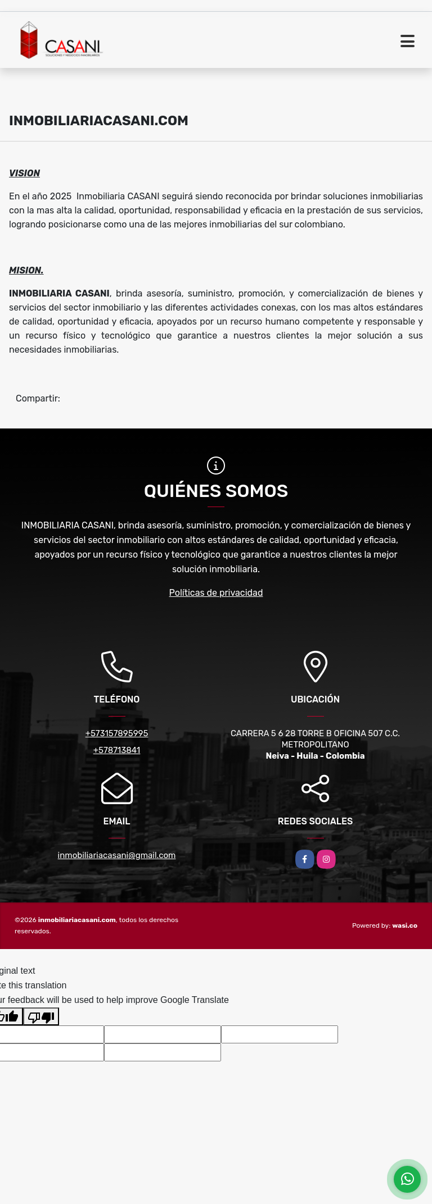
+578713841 (117, 750)
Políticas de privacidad (216, 592)
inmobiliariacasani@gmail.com (117, 855)
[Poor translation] (41, 1016)
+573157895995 (117, 733)
